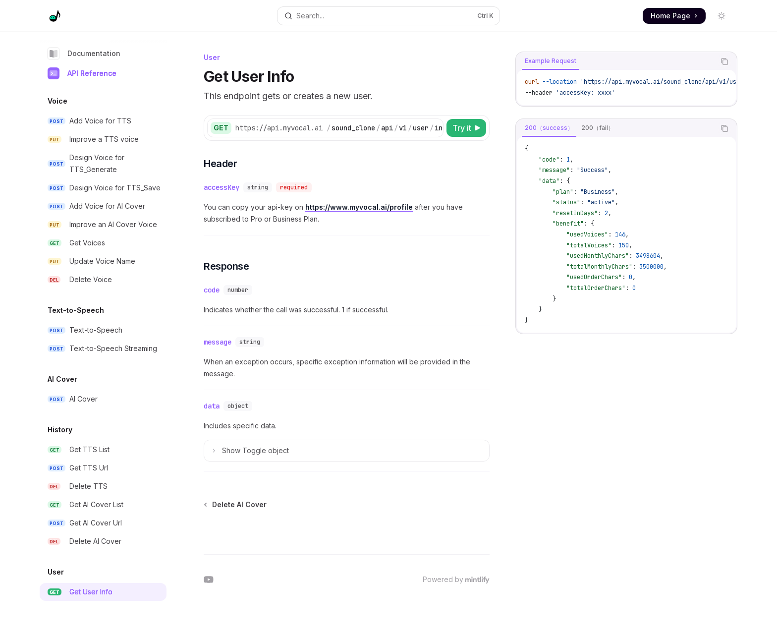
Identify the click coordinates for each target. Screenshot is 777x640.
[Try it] (466, 128)
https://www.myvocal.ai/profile (359, 207)
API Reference (82, 73)
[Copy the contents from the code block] (724, 61)
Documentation (84, 53)
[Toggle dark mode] (721, 16)
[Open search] (389, 16)
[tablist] (615, 61)
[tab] (550, 61)
